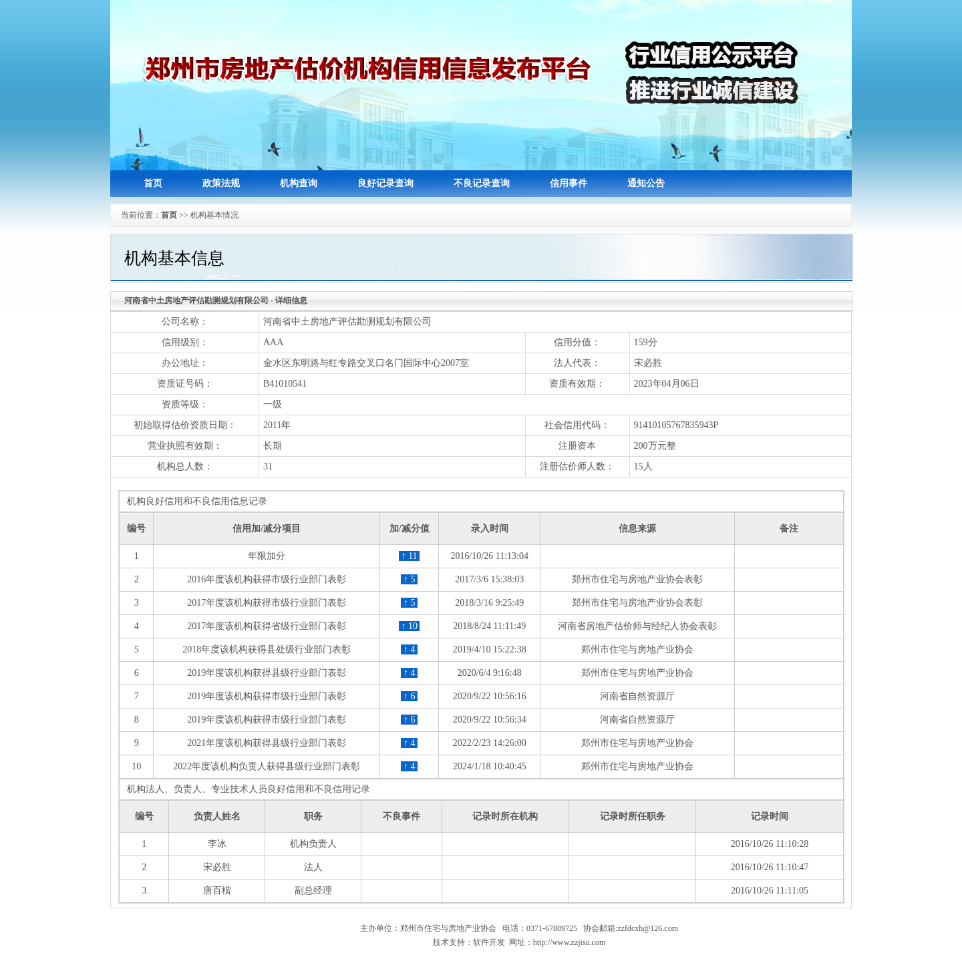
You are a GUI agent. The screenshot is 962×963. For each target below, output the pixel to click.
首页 (153, 183)
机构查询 (298, 183)
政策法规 (221, 183)
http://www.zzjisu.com (569, 942)
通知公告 (646, 183)
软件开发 (489, 942)
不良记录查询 (482, 183)
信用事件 (568, 183)
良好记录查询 (385, 183)
